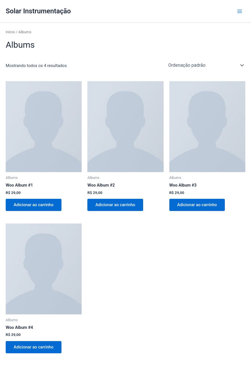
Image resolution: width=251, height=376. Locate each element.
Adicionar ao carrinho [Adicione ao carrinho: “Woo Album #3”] (197, 204)
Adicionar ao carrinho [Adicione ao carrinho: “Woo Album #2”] (115, 204)
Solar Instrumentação (38, 11)
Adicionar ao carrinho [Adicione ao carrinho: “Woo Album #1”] (34, 204)
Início (10, 32)
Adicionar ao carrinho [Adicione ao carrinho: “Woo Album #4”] (34, 347)
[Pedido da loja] (205, 65)
